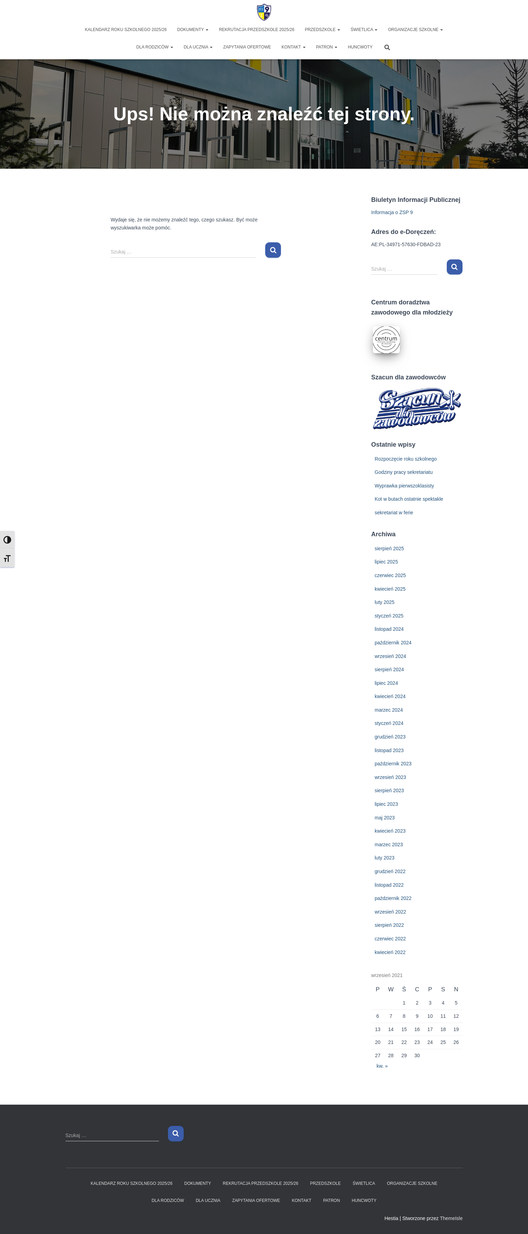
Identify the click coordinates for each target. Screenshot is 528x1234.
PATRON (327, 47)
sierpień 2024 (389, 669)
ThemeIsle (451, 1218)
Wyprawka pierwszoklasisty (404, 486)
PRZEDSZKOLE (322, 29)
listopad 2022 (389, 885)
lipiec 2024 (386, 683)
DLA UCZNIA (198, 47)
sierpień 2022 (389, 925)
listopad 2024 (389, 629)
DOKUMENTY (192, 29)
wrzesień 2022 (390, 912)
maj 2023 (385, 817)
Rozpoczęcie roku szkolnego (406, 459)
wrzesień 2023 (390, 777)
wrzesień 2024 (390, 656)
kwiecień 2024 (390, 696)
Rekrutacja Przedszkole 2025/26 (256, 29)
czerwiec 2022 (390, 938)
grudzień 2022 (390, 871)
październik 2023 (393, 763)
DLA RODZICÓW (154, 47)
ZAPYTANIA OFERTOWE (247, 47)
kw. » (382, 1066)
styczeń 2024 (389, 723)
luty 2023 (385, 858)
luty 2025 (385, 602)
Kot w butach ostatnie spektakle (409, 499)
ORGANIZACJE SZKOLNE (415, 29)
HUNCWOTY (360, 47)
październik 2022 (393, 898)
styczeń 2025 (389, 616)
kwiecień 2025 (390, 589)
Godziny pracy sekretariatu (404, 472)
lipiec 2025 (386, 562)
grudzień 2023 (390, 737)
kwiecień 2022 (390, 952)
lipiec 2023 (386, 804)
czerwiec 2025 (390, 575)
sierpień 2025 (389, 548)
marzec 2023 (389, 844)
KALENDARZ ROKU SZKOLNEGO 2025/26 (126, 29)
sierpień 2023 (389, 790)
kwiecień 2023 (390, 831)
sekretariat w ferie (394, 512)
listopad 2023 (389, 750)
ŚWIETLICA (364, 29)
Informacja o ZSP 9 (392, 212)
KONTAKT (294, 47)
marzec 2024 (389, 710)
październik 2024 (393, 642)
